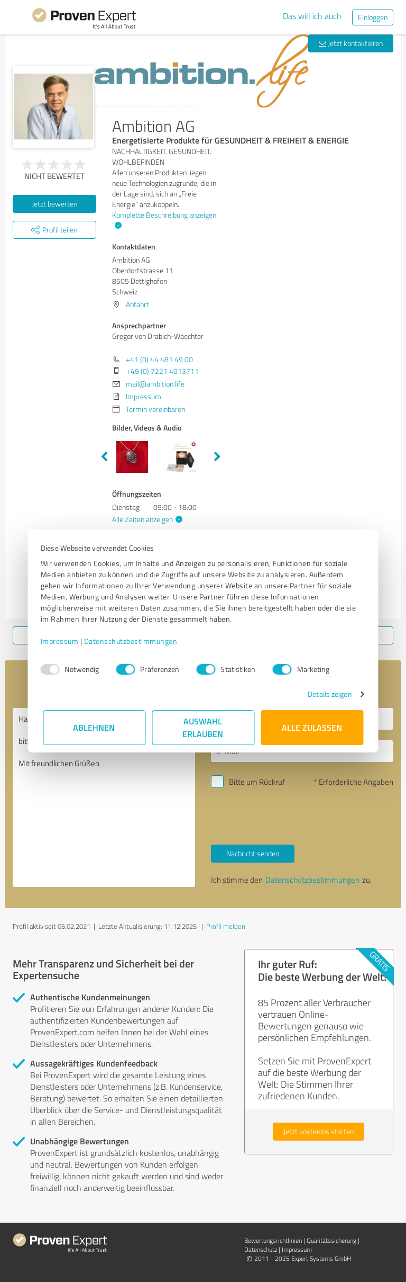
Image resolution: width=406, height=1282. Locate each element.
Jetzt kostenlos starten (318, 1131)
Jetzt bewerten (54, 204)
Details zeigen (327, 694)
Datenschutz (260, 1249)
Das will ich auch (312, 16)
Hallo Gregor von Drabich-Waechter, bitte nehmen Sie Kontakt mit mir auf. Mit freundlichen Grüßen (104, 797)
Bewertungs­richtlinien (273, 1240)
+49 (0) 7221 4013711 (162, 371)
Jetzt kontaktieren (351, 43)
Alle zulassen (312, 727)
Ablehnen (94, 727)
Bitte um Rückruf (257, 781)
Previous (104, 457)
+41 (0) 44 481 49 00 (159, 359)
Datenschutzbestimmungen (133, 641)
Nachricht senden (252, 853)
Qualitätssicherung (331, 1240)
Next (217, 457)
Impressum (62, 641)
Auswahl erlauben (203, 727)
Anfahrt (137, 304)
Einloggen (372, 17)
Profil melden (225, 926)
